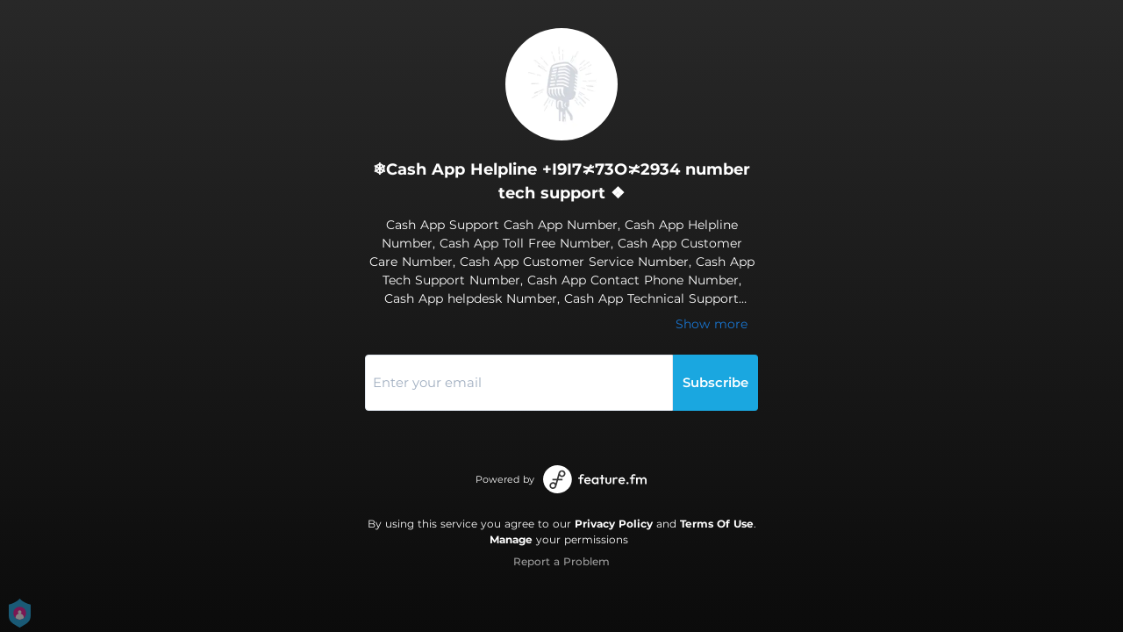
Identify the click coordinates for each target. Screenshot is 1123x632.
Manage (511, 539)
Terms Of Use (717, 523)
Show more (711, 324)
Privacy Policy (614, 523)
